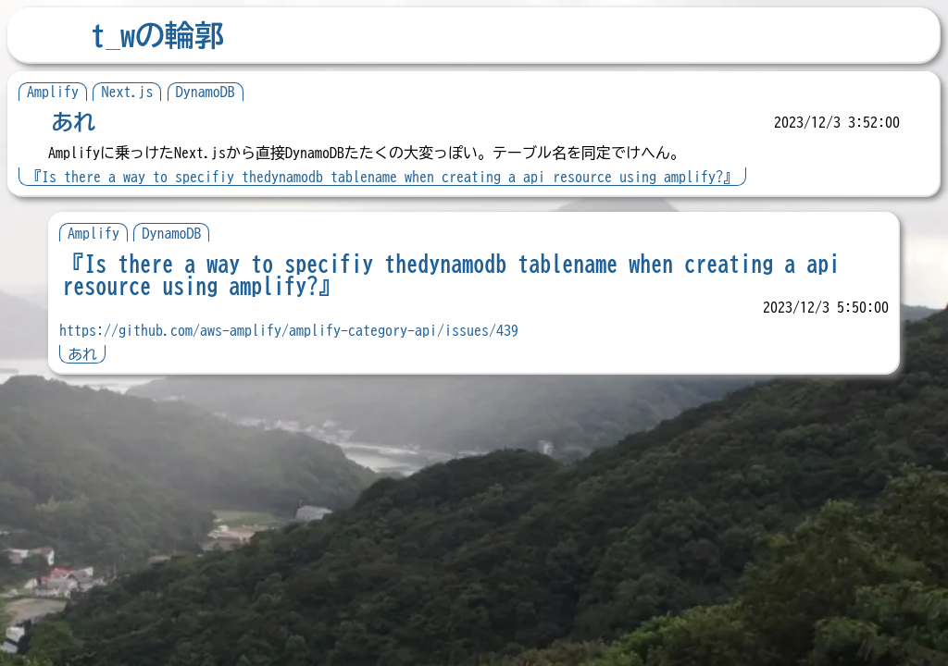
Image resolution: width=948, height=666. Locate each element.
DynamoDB (205, 91)
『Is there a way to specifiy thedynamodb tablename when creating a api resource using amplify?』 (382, 176)
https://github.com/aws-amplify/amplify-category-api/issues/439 (288, 330)
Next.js (127, 91)
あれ (73, 122)
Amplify (53, 91)
